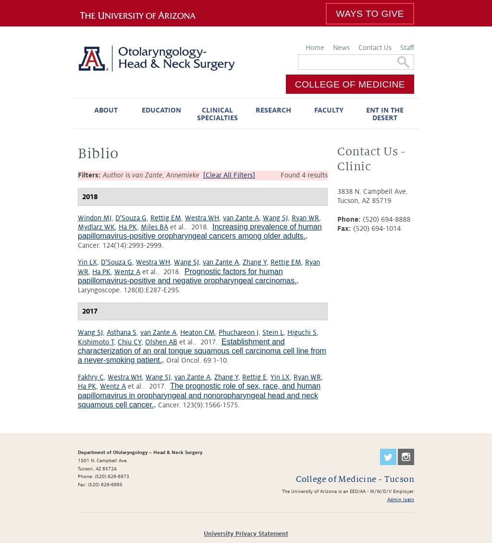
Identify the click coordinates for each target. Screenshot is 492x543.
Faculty (329, 110)
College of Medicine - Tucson (355, 479)
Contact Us (375, 47)
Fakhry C (91, 377)
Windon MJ (94, 218)
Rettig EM (165, 218)
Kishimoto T (96, 342)
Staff (407, 47)
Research (273, 110)
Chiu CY (129, 342)
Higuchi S (302, 332)
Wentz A (127, 272)
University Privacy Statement (246, 533)
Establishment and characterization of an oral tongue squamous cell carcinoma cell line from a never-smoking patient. (202, 351)
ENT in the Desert (385, 114)
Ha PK (128, 227)
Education (161, 110)
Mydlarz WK (96, 227)
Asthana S (121, 332)
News (341, 47)
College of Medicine (350, 84)
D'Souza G (131, 218)
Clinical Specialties (217, 114)
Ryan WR (305, 218)
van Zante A (241, 218)
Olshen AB (161, 342)
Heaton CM (197, 332)
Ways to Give (370, 14)
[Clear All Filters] (229, 175)
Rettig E (254, 377)
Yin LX (87, 262)
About (106, 110)
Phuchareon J (238, 332)
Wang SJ (275, 218)
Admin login (400, 499)
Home (315, 47)
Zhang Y (255, 262)
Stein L (272, 332)
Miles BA (154, 227)
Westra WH (202, 218)
